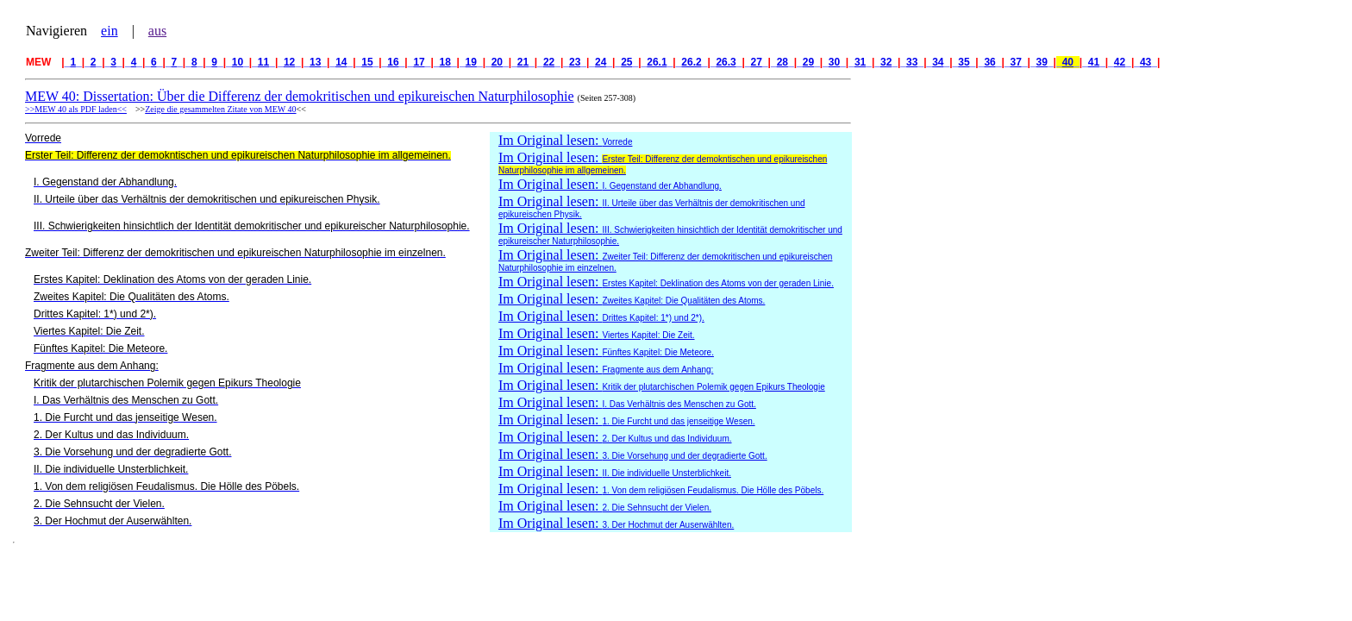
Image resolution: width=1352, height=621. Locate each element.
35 (964, 62)
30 (834, 62)
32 (886, 62)
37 (1016, 62)
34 (938, 62)
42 (1119, 62)
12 (289, 62)
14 (341, 62)
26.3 (726, 62)
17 (419, 62)
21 (523, 62)
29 (808, 62)
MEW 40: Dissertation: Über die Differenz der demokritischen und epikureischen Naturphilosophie (299, 96)
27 (756, 62)
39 (1042, 62)
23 (574, 62)
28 (782, 62)
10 (237, 62)
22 (548, 62)
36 (990, 62)
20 (497, 62)
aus (157, 30)
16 (393, 62)
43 (1145, 62)
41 (1093, 62)
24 (600, 62)
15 (367, 62)
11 (263, 62)
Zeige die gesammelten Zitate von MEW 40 (220, 109)
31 (860, 62)
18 (445, 62)
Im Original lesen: (565, 140)
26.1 (657, 62)
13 (315, 62)
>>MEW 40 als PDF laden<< (76, 109)
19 (471, 62)
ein (109, 30)
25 (626, 62)
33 (911, 62)
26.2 (692, 62)
